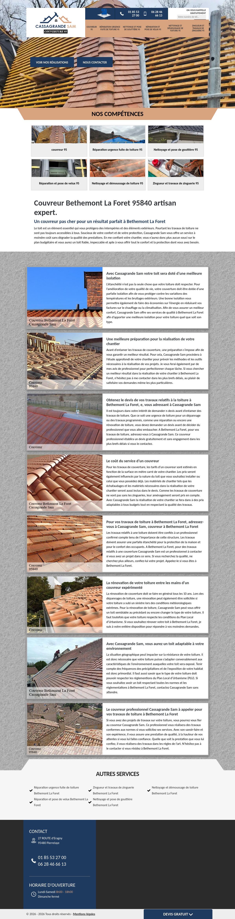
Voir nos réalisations (52, 62)
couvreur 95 (92, 28)
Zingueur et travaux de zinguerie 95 (198, 28)
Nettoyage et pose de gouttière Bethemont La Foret (113, 802)
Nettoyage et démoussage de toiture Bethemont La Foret (175, 790)
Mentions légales (84, 914)
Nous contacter (95, 62)
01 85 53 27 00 (129, 13)
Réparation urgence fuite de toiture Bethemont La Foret (56, 790)
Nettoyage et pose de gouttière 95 (132, 28)
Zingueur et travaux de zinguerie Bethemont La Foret (113, 790)
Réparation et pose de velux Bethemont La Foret (61, 802)
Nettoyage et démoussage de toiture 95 (175, 28)
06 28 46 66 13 (152, 13)
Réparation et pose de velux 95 (152, 28)
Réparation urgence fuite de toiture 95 (110, 28)
